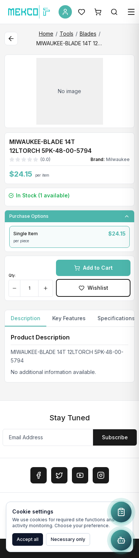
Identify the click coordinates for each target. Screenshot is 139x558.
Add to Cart (93, 268)
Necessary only (68, 539)
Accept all (28, 539)
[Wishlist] (81, 12)
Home (46, 33)
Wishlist (93, 288)
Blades (88, 33)
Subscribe (115, 437)
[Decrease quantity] (14, 288)
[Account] (65, 12)
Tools (66, 33)
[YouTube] (80, 475)
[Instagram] (101, 475)
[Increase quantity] (45, 288)
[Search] (114, 12)
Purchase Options (69, 216)
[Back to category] (11, 38)
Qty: (12, 275)
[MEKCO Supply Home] (29, 12)
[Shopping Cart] (98, 12)
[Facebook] (38, 475)
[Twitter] (59, 475)
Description (25, 320)
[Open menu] (131, 11)
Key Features (69, 318)
